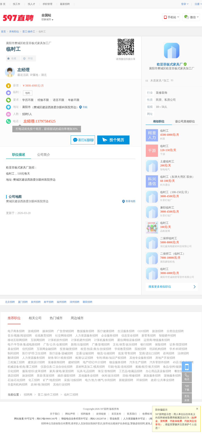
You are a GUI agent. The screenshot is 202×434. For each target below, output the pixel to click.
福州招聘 (61, 302)
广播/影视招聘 (101, 344)
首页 (3, 31)
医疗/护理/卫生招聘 (34, 353)
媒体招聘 (48, 331)
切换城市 (47, 19)
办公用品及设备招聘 (158, 371)
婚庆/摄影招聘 (66, 375)
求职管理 (47, 4)
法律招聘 (183, 353)
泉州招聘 (36, 302)
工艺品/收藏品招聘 (130, 371)
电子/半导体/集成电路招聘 (24, 344)
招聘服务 (85, 413)
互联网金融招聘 (47, 348)
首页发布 (116, 413)
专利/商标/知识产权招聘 (111, 357)
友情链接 (101, 413)
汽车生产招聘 (137, 362)
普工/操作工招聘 (48, 394)
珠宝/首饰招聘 (107, 371)
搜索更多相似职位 (159, 286)
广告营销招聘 (65, 331)
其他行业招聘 (61, 384)
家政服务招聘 (152, 375)
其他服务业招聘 (88, 375)
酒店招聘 (13, 375)
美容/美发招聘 (46, 375)
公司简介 (43, 154)
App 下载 (186, 387)
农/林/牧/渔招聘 (40, 384)
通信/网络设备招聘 (129, 340)
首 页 (2, 4)
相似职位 (158, 121)
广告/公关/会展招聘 (55, 344)
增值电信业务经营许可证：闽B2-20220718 (83, 418)
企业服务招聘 (109, 335)
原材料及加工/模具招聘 (90, 366)
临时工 (42, 31)
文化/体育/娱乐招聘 (125, 344)
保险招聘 (160, 344)
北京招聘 (10, 302)
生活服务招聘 (126, 331)
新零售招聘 (149, 335)
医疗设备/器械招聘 (61, 353)
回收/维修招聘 (131, 375)
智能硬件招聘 (167, 335)
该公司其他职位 (185, 121)
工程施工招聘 (16, 362)
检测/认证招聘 (84, 357)
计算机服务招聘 (104, 340)
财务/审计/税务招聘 (60, 357)
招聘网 (28, 394)
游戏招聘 (33, 331)
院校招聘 (140, 348)
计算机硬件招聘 (81, 340)
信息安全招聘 (129, 335)
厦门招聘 (23, 302)
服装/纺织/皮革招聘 (34, 371)
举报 (30, 58)
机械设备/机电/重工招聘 (23, 366)
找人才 (31, 4)
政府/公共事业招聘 (162, 380)
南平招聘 (49, 302)
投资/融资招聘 (69, 348)
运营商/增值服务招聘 (157, 340)
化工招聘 (34, 380)
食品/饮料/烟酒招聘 (175, 366)
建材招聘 (74, 362)
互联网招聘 (38, 340)
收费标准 (147, 413)
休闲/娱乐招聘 (110, 375)
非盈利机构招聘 (17, 384)
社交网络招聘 (63, 335)
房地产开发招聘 (165, 357)
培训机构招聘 (157, 348)
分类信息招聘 (175, 331)
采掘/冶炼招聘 (73, 380)
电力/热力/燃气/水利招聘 (100, 380)
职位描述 (18, 154)
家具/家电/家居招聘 (61, 371)
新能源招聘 (126, 380)
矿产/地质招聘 (52, 380)
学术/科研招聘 (178, 348)
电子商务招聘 (16, 331)
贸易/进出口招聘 (149, 353)
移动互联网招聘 (17, 340)
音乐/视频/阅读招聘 (20, 335)
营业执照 (114, 418)
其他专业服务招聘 (140, 357)
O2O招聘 (143, 331)
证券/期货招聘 (178, 344)
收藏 (13, 58)
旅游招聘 (157, 331)
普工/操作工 (28, 31)
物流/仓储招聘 (106, 353)
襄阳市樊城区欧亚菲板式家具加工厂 (28, 43)
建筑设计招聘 (36, 362)
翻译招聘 (13, 357)
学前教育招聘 (123, 348)
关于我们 (55, 413)
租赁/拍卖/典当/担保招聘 (96, 348)
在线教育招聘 (43, 335)
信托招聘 (28, 348)
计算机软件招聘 (58, 340)
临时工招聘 (71, 394)
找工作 (16, 4)
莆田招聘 (87, 302)
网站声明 (70, 413)
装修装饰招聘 (56, 362)
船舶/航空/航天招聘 (148, 366)
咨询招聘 (168, 353)
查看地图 (130, 201)
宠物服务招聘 (172, 375)
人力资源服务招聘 (86, 335)
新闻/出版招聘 (80, 344)
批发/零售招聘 (127, 353)
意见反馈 (186, 398)
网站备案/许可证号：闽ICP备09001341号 (35, 418)
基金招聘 (13, 348)
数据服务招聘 (85, 331)
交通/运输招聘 (85, 353)
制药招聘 (13, 353)
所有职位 (14, 31)
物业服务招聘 (117, 362)
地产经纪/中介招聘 (94, 362)
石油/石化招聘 (16, 380)
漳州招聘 (74, 302)
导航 (85, 107)
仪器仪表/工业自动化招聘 (57, 366)
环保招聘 (142, 380)
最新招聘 (65, 4)
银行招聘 (146, 344)
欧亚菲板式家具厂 (172, 64)
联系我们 (132, 413)
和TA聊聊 (86, 140)
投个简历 (116, 140)
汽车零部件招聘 (159, 362)
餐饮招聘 (180, 371)
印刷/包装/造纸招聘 (120, 366)
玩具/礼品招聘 (86, 371)
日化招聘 (13, 371)
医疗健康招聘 (105, 331)
